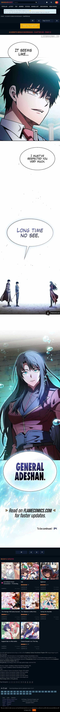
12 (30, 682)
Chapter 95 (43, 587)
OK (34, 710)
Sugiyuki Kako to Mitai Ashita (9, 641)
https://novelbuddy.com (38, 10)
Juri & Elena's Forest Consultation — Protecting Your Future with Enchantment (11, 583)
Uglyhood (42, 582)
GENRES (21, 6)
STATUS (27, 6)
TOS (3, 704)
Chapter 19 (23, 619)
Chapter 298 (24, 587)
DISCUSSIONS (44, 6)
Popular (9, 704)
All (2, 691)
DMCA (4, 706)
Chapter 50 (43, 617)
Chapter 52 (4, 619)
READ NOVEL (53, 6)
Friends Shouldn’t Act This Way (29, 641)
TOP (16, 6)
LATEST (11, 6)
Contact (4, 699)
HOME (3, 16)
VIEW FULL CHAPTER (30, 26)
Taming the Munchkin (46, 611)
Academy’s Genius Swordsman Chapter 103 (18, 667)
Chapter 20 (23, 617)
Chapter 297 (24, 589)
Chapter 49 (43, 619)
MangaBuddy (3, 656)
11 (27, 682)
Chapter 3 (3, 648)
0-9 (5, 691)
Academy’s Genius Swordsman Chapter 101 (20, 665)
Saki (22, 582)
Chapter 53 (4, 617)
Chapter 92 (43, 589)
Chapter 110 (24, 648)
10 (25, 682)
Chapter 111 (24, 646)
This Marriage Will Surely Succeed (10, 611)
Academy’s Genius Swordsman (27, 656)
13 (32, 682)
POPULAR (4, 6)
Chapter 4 (3, 646)
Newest (9, 699)
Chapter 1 (3, 588)
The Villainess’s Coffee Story (28, 611)
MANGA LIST (35, 6)
